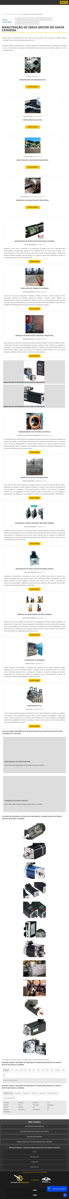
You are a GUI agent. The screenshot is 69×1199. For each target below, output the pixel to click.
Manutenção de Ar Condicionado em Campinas (34, 1142)
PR (30, 1070)
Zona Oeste (26, 1093)
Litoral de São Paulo (9, 1098)
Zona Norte (18, 1093)
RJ (12, 1070)
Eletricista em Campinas (34, 1126)
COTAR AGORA (32, 127)
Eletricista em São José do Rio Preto (34, 1131)
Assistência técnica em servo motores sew (26, 19)
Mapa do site (34, 1167)
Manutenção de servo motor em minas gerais (27, 23)
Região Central (8, 1093)
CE (51, 1070)
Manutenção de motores (45, 19)
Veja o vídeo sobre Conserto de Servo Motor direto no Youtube (23, 804)
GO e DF (57, 1070)
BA (47, 1070)
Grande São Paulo (52, 1093)
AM (63, 1070)
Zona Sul (34, 1093)
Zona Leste (42, 1093)
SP (25, 1070)
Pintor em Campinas (34, 1136)
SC (34, 1070)
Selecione (6, 1070)
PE (43, 1070)
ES (21, 1070)
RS (38, 1070)
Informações (34, 1157)
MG (16, 1070)
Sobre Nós (34, 1162)
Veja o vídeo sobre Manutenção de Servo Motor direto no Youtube (24, 765)
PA (4, 1075)
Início (34, 1151)
